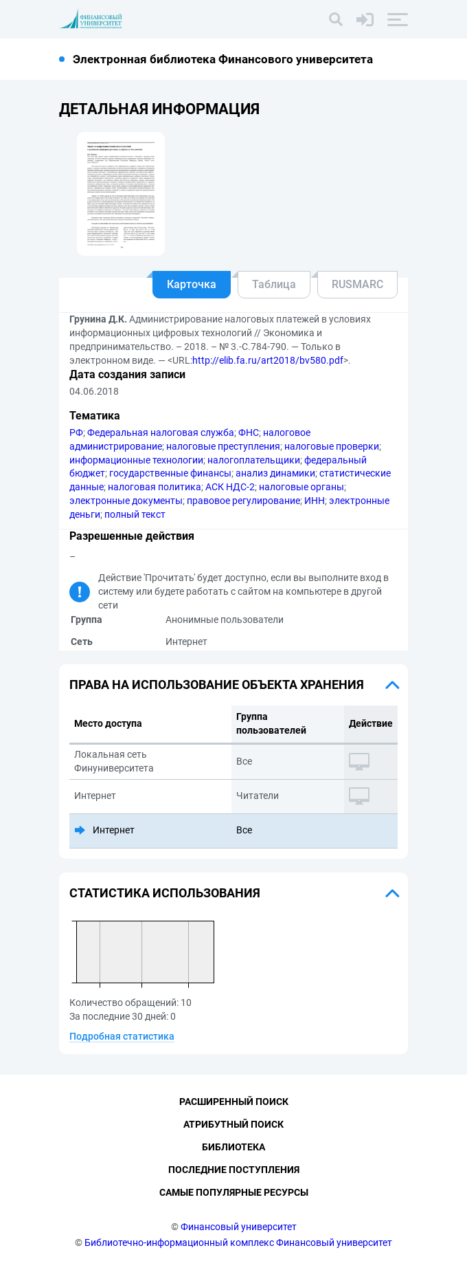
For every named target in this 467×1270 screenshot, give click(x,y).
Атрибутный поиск (233, 1124)
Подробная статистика (121, 1036)
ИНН (314, 500)
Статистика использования (164, 893)
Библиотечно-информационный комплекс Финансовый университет (238, 1242)
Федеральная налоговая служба (160, 432)
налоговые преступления (223, 446)
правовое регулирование (243, 500)
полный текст (135, 514)
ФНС (248, 432)
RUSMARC (357, 284)
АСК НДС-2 (230, 486)
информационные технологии (136, 460)
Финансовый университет (239, 1226)
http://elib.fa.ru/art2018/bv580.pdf (267, 360)
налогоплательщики (253, 460)
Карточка (191, 284)
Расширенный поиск (233, 1101)
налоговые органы (301, 486)
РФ (76, 432)
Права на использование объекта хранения (216, 684)
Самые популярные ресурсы (233, 1192)
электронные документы (126, 500)
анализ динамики (275, 473)
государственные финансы (170, 473)
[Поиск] (336, 19)
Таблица (274, 284)
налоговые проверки (331, 446)
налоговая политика (154, 486)
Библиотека (233, 1146)
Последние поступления (233, 1169)
